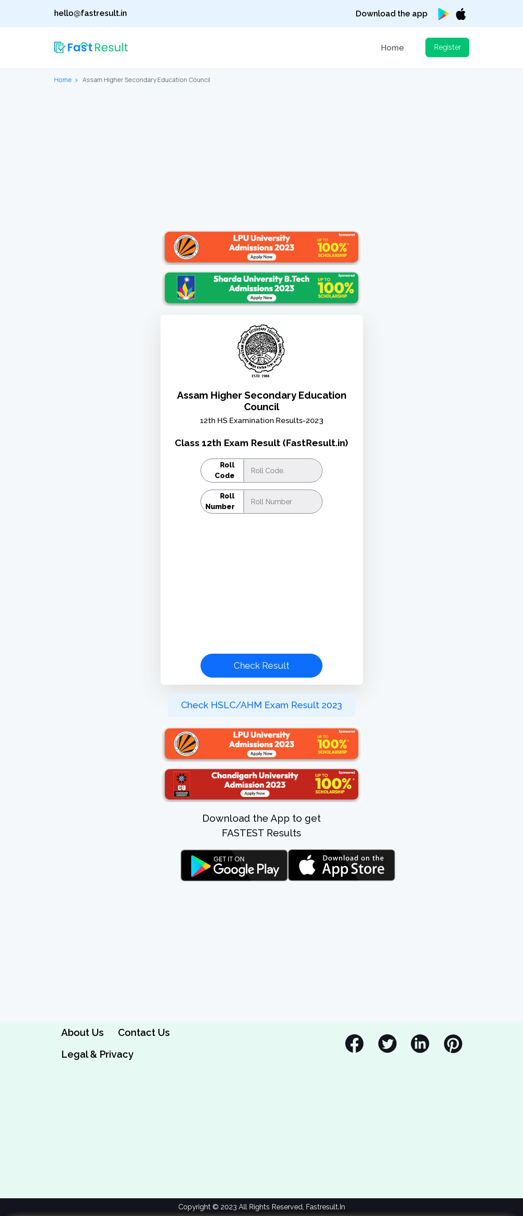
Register (447, 47)
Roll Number (220, 501)
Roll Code (225, 470)
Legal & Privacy (97, 1054)
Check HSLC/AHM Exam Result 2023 (261, 704)
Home (392, 47)
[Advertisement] (261, 158)
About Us (82, 1032)
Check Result (261, 665)
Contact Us (144, 1032)
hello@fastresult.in (90, 13)
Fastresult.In (325, 1207)
